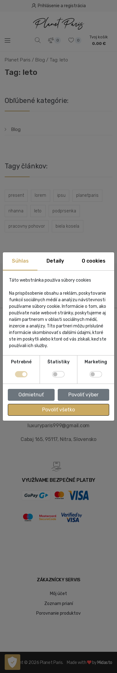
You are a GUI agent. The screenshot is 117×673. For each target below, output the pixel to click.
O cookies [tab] (93, 261)
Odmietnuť (31, 395)
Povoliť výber (83, 395)
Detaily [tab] (55, 261)
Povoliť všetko (58, 410)
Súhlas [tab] (20, 261)
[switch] (58, 374)
